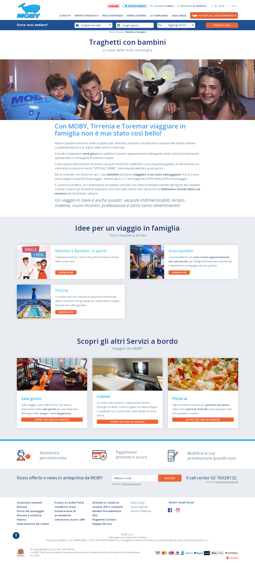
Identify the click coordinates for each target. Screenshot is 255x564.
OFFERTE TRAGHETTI (86, 15)
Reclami (22, 507)
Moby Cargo (138, 502)
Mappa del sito (102, 523)
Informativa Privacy (131, 484)
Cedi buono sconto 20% (70, 519)
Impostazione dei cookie (33, 523)
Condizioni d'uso (65, 507)
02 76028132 (224, 478)
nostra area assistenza (227, 481)
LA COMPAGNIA (159, 15)
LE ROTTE (65, 15)
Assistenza (164, 5)
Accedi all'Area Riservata (217, 15)
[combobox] (135, 25)
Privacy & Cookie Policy (69, 502)
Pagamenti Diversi (104, 519)
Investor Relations (141, 511)
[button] (233, 6)
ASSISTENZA (179, 15)
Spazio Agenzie (135, 6)
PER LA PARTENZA (112, 15)
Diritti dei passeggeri (30, 511)
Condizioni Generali (29, 502)
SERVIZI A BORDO (136, 15)
